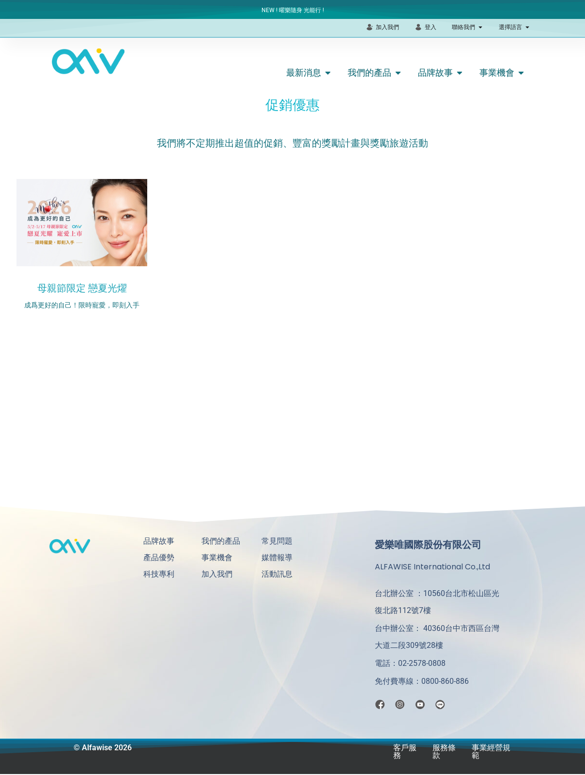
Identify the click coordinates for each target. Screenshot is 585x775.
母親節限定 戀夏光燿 (82, 288)
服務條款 (444, 752)
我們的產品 (220, 541)
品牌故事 (158, 541)
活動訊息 (277, 574)
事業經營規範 (491, 752)
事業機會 (216, 557)
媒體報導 (277, 557)
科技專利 (158, 574)
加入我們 (216, 574)
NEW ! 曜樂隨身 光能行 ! (293, 10)
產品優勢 (158, 557)
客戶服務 (404, 752)
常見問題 (277, 541)
